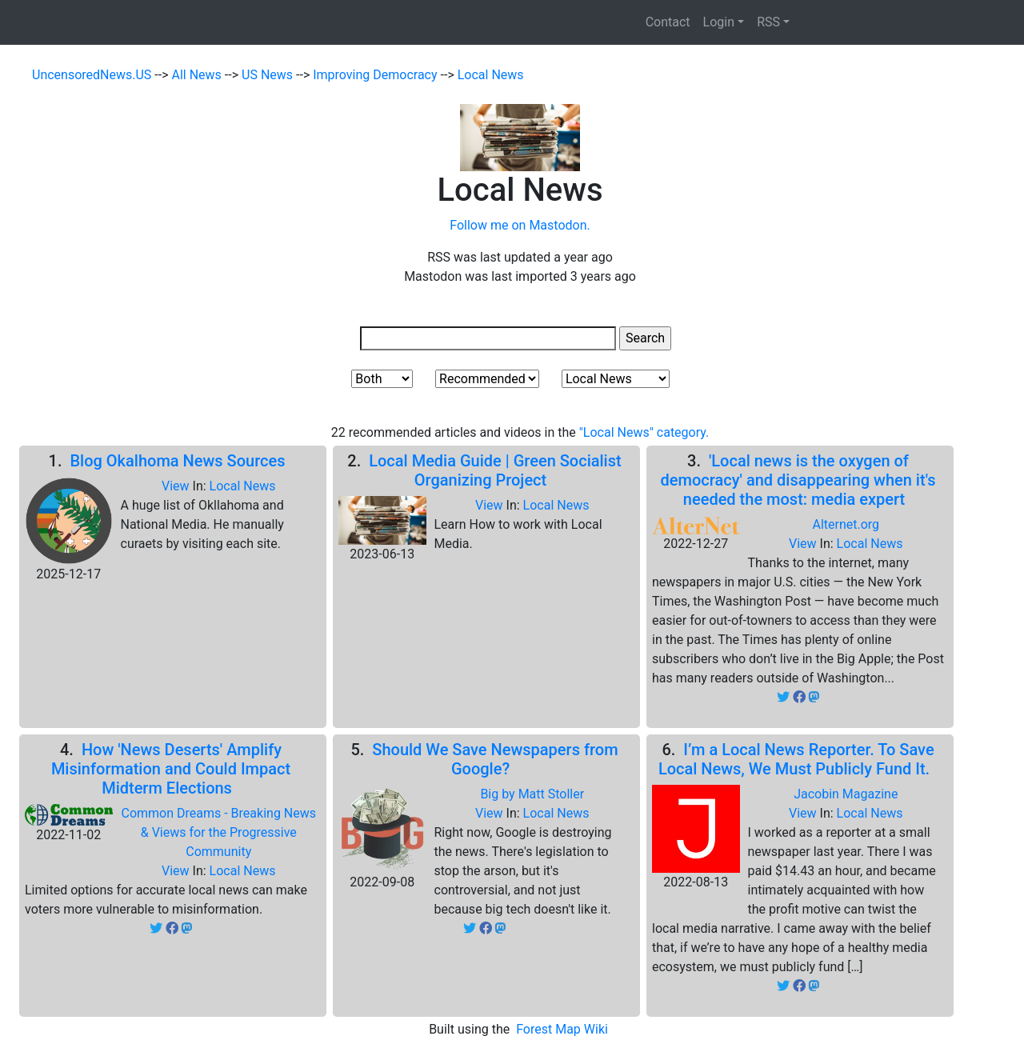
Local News (491, 74)
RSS (768, 22)
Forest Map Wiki (563, 1029)
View (177, 486)
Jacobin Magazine (846, 794)
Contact (668, 22)
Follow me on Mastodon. (520, 225)
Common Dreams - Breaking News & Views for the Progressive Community (218, 832)
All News (198, 74)
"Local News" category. (644, 432)
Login (718, 22)
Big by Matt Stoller (532, 794)
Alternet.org (845, 524)
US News (269, 74)
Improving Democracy (376, 74)
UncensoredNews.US (93, 74)
